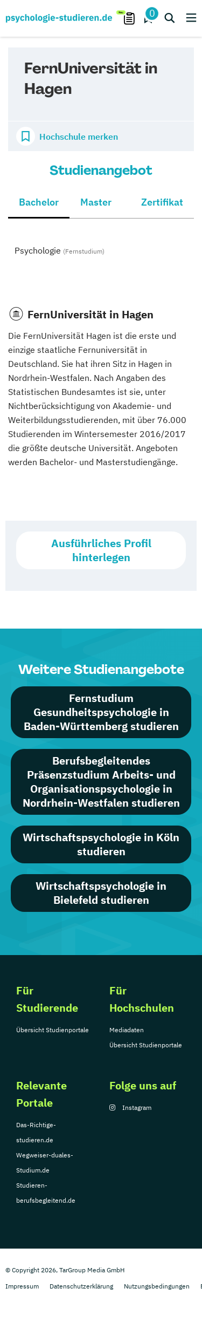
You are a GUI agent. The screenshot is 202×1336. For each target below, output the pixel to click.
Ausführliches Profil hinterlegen (101, 550)
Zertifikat (162, 202)
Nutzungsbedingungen (157, 1286)
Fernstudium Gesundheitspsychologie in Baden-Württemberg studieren (101, 712)
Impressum (22, 1286)
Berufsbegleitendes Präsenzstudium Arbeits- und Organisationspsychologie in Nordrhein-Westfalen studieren (101, 781)
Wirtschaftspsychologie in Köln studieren (101, 844)
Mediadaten (126, 1030)
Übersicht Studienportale (52, 1030)
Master (96, 202)
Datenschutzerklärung (81, 1286)
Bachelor (39, 202)
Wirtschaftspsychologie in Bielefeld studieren (101, 892)
